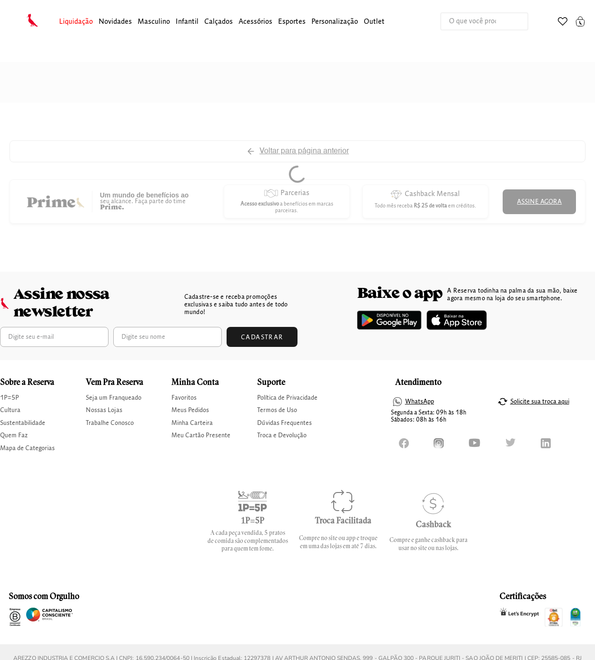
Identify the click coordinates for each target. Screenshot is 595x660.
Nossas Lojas (104, 410)
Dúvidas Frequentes (284, 423)
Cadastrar (262, 337)
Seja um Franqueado (113, 397)
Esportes (292, 22)
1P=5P (9, 397)
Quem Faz (14, 435)
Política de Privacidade (287, 397)
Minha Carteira (192, 423)
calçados (218, 22)
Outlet (374, 22)
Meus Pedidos (190, 410)
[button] (76, 22)
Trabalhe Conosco (110, 423)
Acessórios (255, 22)
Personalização (334, 22)
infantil (187, 22)
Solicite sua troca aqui (539, 401)
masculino (154, 22)
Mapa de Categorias (27, 448)
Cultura (10, 410)
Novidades (115, 22)
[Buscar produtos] (511, 21)
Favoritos (184, 397)
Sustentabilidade (22, 423)
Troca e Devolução (282, 435)
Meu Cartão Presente (200, 435)
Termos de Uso (277, 410)
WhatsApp (419, 401)
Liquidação (76, 22)
